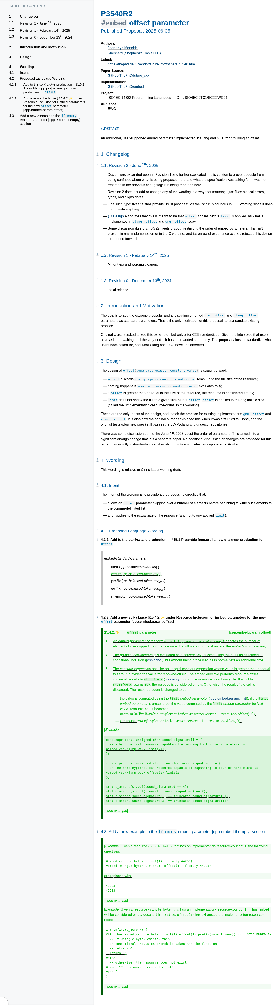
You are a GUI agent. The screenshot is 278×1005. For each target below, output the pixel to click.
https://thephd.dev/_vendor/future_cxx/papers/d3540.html (152, 64)
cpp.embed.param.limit (228, 698)
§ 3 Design (116, 216)
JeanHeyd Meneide (123, 48)
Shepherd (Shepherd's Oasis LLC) (134, 53)
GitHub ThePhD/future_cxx (128, 75)
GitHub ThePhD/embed (126, 86)
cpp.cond (154, 660)
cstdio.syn (173, 679)
